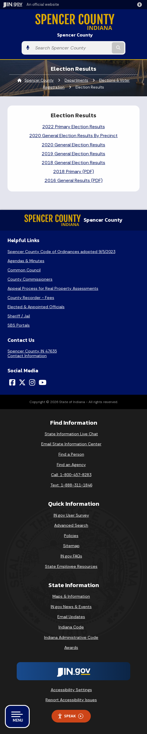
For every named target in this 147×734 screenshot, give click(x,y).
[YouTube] (42, 382)
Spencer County (75, 35)
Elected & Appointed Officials (36, 306)
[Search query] (71, 47)
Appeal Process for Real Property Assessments (52, 288)
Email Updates (71, 616)
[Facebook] (12, 382)
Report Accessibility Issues (71, 699)
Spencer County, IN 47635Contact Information (32, 353)
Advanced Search (71, 525)
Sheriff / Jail (18, 316)
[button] (140, 4)
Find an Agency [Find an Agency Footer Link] (71, 464)
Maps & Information (71, 596)
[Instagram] (32, 382)
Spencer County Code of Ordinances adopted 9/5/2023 (61, 251)
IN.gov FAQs (71, 556)
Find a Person (71, 454)
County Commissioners (29, 279)
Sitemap (71, 545)
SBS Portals (18, 325)
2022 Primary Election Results (73, 127)
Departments (76, 80)
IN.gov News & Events (71, 606)
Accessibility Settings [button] (71, 689)
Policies (71, 535)
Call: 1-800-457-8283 (71, 474)
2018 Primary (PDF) (73, 171)
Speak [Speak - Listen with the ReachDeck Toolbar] (70, 716)
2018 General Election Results (73, 163)
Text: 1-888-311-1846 (71, 485)
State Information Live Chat (71, 433)
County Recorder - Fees (30, 297)
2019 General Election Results (73, 154)
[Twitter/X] (22, 382)
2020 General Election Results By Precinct (73, 136)
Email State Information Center (71, 443)
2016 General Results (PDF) (74, 180)
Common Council (24, 270)
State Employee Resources (71, 566)
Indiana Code (71, 627)
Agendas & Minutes (25, 260)
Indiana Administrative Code (71, 637)
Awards (71, 647)
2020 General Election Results (73, 145)
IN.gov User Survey (71, 515)
